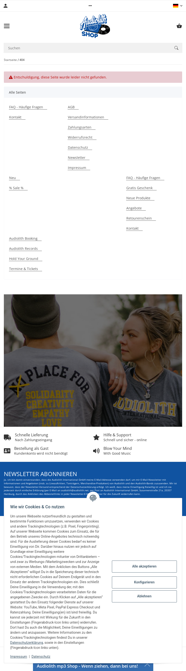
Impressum (20, 656)
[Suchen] (176, 48)
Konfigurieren (142, 582)
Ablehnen (142, 596)
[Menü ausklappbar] (7, 26)
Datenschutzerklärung (48, 643)
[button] (90, 5)
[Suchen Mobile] (87, 48)
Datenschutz (42, 656)
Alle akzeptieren (142, 566)
